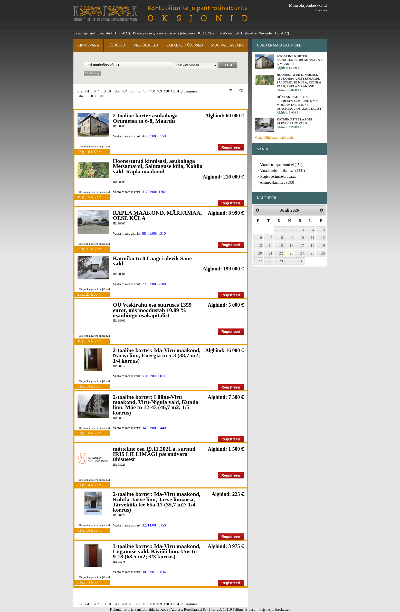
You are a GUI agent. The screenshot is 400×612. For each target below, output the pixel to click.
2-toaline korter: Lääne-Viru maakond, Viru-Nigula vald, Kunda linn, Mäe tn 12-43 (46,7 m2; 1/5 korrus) (155, 405)
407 (145, 91)
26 (323, 253)
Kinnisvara (88, 45)
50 (95, 96)
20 (260, 253)
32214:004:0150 (154, 525)
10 (109, 91)
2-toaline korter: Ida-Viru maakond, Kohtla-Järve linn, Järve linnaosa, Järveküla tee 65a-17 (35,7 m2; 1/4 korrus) (157, 502)
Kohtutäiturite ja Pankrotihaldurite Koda (105, 13)
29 (281, 261)
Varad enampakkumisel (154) (281, 165)
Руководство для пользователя (156, 33)
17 (302, 245)
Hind (229, 90)
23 (291, 253)
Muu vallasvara (227, 45)
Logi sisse (321, 10)
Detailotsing (92, 73)
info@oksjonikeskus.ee (273, 609)
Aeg (240, 90)
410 (166, 91)
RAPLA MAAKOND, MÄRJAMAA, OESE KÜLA (157, 215)
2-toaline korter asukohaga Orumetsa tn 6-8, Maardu (145, 118)
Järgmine (190, 91)
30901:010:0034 (154, 572)
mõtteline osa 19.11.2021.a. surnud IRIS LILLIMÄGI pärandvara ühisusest (154, 454)
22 (281, 253)
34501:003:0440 (154, 428)
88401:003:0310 (154, 234)
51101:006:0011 (154, 376)
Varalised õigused (184, 45)
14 (270, 245)
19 (323, 245)
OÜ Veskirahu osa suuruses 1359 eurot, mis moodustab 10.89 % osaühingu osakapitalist (152, 310)
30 (291, 261)
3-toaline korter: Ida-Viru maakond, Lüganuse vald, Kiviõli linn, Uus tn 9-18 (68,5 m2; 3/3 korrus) (157, 551)
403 (117, 91)
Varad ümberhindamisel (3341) (282, 171)
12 (323, 238)
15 (281, 245)
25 (312, 253)
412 (180, 91)
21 (270, 253)
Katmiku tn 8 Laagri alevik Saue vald (152, 261)
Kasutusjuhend (84, 33)
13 (260, 245)
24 (302, 253)
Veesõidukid (146, 45)
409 (159, 91)
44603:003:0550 (154, 136)
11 (313, 238)
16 (291, 245)
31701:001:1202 (154, 192)
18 (312, 245)
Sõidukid (116, 45)
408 (152, 91)
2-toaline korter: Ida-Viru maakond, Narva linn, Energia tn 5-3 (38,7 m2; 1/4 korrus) (157, 355)
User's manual (228, 33)
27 (260, 261)
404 (124, 91)
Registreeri (230, 147)
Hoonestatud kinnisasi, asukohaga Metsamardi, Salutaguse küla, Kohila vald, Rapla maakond (158, 166)
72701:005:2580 (154, 284)
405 (131, 91)
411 (173, 91)
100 (100, 96)
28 (270, 261)
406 (138, 91)
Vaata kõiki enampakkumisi (275, 137)
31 (302, 261)
